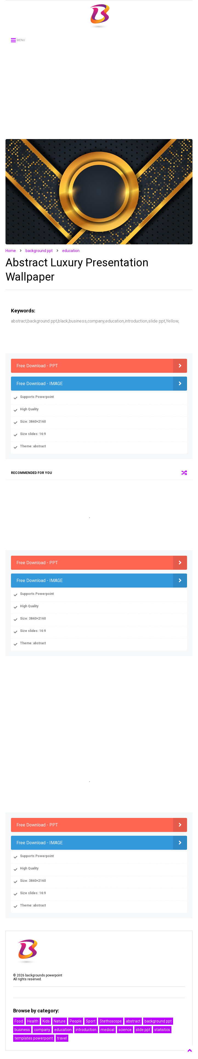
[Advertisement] (99, 92)
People (76, 1021)
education (71, 250)
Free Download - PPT (37, 365)
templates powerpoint (34, 1038)
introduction (86, 1029)
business (22, 1029)
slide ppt (143, 1029)
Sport (90, 1021)
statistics (162, 1029)
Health (32, 1021)
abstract (133, 1021)
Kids (46, 1021)
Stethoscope (111, 1021)
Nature (60, 1021)
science (125, 1029)
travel (62, 1038)
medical (107, 1029)
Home (10, 250)
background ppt (39, 250)
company (42, 1029)
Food (19, 1021)
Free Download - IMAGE (39, 383)
